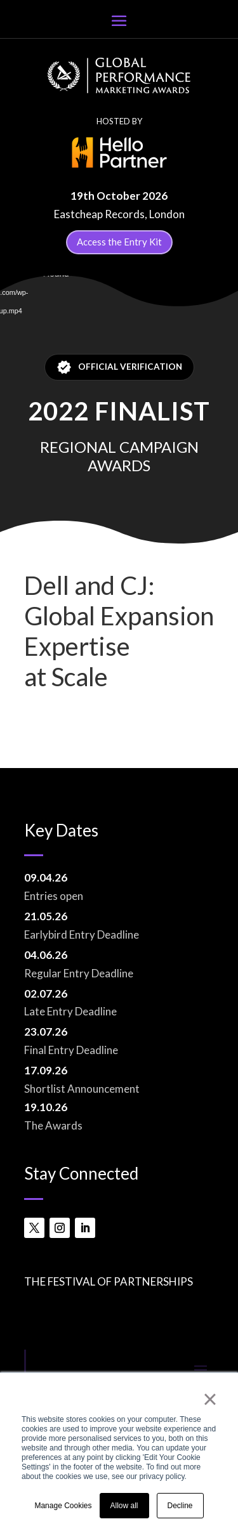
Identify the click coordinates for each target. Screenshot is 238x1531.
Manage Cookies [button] (62, 1505)
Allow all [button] (124, 1505)
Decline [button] (180, 1505)
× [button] (209, 1399)
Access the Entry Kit (119, 241)
